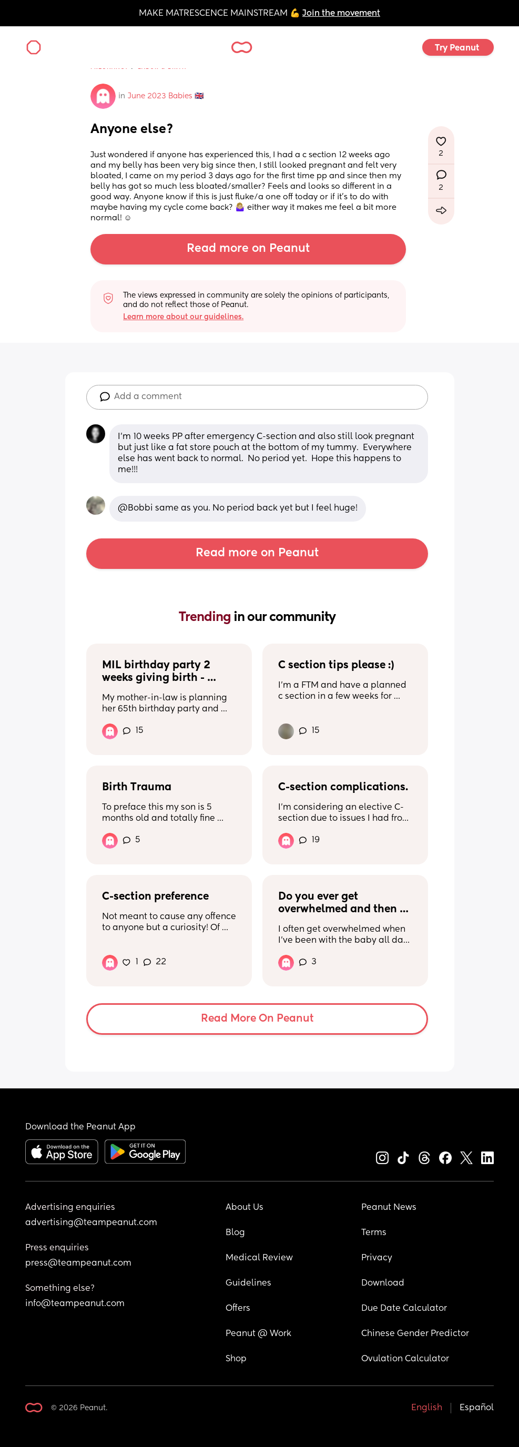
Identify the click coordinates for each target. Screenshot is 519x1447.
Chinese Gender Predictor (415, 1334)
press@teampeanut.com (78, 1263)
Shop (236, 1359)
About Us (244, 1208)
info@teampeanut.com (75, 1304)
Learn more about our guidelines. (183, 317)
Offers (238, 1309)
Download (382, 1283)
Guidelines (248, 1283)
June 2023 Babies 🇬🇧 (165, 96)
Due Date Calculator (404, 1309)
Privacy (376, 1258)
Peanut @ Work (258, 1334)
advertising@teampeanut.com (91, 1223)
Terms (373, 1233)
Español (477, 1408)
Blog (235, 1233)
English (426, 1408)
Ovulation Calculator (405, 1359)
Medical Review (259, 1258)
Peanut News (388, 1208)
